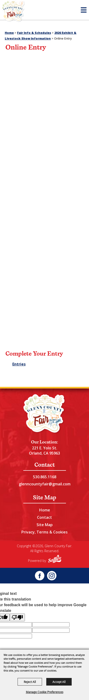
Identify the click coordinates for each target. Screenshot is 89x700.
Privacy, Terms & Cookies (44, 532)
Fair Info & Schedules (34, 33)
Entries (19, 364)
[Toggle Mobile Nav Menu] (84, 10)
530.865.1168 (44, 476)
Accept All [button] (59, 682)
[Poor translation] (17, 617)
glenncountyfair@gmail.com (44, 484)
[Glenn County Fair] (13, 12)
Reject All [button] (30, 682)
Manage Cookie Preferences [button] (44, 692)
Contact (44, 517)
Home (9, 33)
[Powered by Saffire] (54, 559)
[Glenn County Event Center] (44, 414)
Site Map (45, 524)
